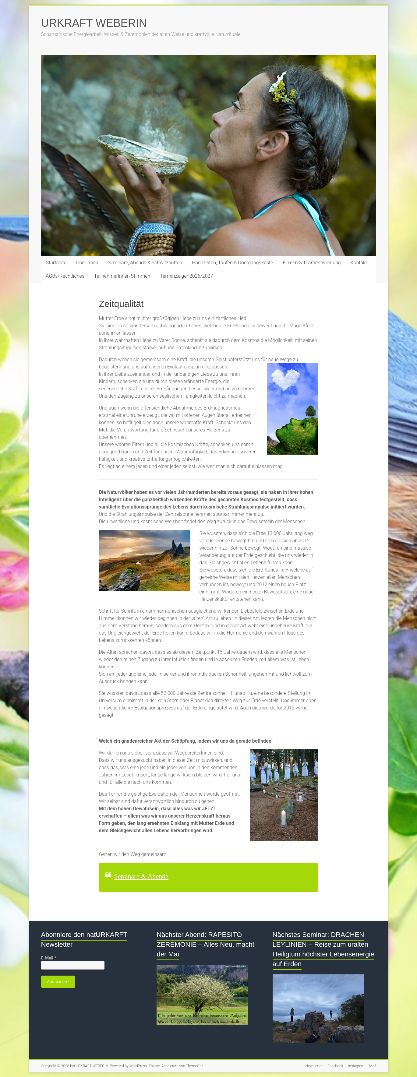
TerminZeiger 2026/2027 (186, 276)
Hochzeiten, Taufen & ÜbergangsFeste (232, 263)
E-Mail (48, 958)
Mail (372, 1066)
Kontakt (359, 263)
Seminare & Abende (141, 876)
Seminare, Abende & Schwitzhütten (145, 263)
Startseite (56, 263)
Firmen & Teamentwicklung (312, 263)
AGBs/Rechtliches (65, 276)
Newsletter (314, 1066)
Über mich (87, 263)
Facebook (335, 1066)
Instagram (356, 1066)
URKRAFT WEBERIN (94, 23)
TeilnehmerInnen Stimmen (122, 276)
